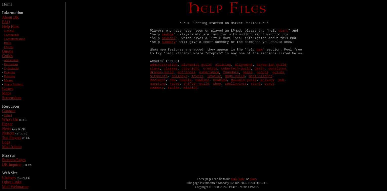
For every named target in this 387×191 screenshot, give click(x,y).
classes (171, 79)
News (6, 128)
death (259, 79)
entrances (186, 83)
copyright (190, 79)
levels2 (214, 88)
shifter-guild (196, 97)
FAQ (6, 22)
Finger (7, 124)
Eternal (9, 47)
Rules (8, 43)
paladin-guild (243, 92)
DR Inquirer (12, 164)
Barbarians (11, 64)
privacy (267, 92)
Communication (14, 39)
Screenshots (11, 98)
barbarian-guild (271, 74)
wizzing (190, 101)
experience (209, 83)
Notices (8, 133)
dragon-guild (162, 83)
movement (158, 92)
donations (277, 79)
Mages (8, 80)
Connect (8, 111)
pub (281, 92)
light (241, 179)
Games (7, 88)
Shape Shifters (13, 84)
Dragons (9, 72)
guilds (278, 83)
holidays (179, 88)
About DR (10, 17)
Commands (11, 35)
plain (253, 179)
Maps (6, 93)
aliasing (223, 74)
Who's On (10, 119)
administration (163, 74)
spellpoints (236, 97)
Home (7, 4)
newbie (168, 38)
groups (263, 83)
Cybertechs (11, 68)
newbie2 (169, 42)
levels (197, 88)
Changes (9, 177)
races (174, 97)
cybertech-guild (236, 79)
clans (155, 79)
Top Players (11, 137)
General (9, 31)
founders (231, 83)
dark (234, 179)
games (248, 83)
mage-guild (235, 88)
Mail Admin (12, 147)
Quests (7, 51)
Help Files (10, 26)
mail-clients (260, 88)
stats (269, 97)
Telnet (8, 115)
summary (169, 47)
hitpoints (159, 88)
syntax (174, 101)
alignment (244, 74)
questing (158, 97)
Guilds (7, 56)
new (259, 56)
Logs (6, 142)
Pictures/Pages (14, 160)
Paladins (9, 76)
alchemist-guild (196, 74)
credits (210, 79)
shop (217, 97)
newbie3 (220, 92)
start (283, 33)
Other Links (12, 182)
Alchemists (11, 60)
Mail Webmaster (15, 186)
